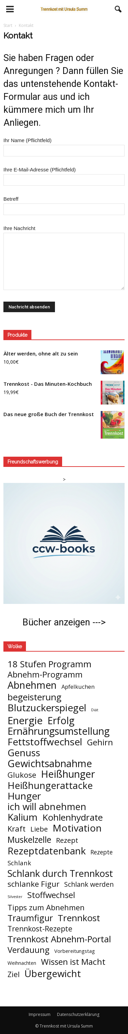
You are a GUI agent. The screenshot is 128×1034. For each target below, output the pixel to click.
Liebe (39, 829)
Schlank (19, 862)
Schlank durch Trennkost (60, 873)
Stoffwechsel (51, 894)
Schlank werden (89, 884)
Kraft (17, 828)
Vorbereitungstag (74, 950)
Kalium (23, 817)
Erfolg (60, 720)
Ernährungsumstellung (59, 731)
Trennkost (79, 918)
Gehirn (100, 742)
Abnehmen (32, 685)
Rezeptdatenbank (47, 850)
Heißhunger (68, 773)
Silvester (15, 896)
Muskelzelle (29, 839)
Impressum (40, 1014)
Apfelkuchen (78, 686)
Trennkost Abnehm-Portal (59, 939)
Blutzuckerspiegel (47, 707)
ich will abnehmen (47, 806)
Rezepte (101, 852)
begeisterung (34, 697)
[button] (118, 9)
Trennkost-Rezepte (40, 928)
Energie (25, 720)
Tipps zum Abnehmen (46, 907)
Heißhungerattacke (50, 785)
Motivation (77, 828)
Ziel (14, 974)
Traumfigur (30, 918)
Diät (94, 710)
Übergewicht (53, 973)
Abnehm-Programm (45, 674)
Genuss (24, 752)
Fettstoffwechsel (45, 741)
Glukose (22, 774)
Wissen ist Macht (73, 961)
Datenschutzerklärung (78, 1014)
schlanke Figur (33, 883)
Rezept (67, 840)
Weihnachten (22, 963)
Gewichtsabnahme (50, 763)
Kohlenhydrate (72, 817)
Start (7, 25)
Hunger (24, 796)
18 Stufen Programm (49, 664)
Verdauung (28, 949)
